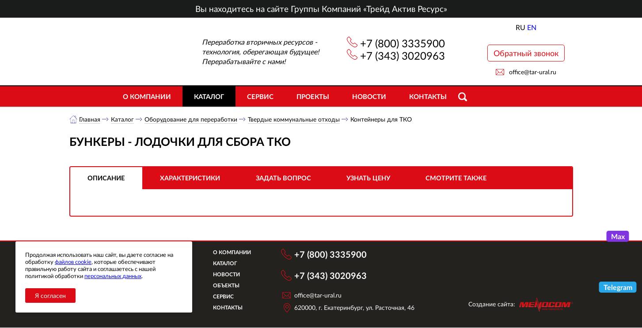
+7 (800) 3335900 (402, 43)
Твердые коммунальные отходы (294, 119)
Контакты (428, 96)
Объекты (230, 285)
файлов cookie (73, 261)
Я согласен (50, 295)
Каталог (209, 96)
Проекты (312, 96)
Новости (369, 96)
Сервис (260, 96)
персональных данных (112, 275)
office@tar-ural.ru (532, 72)
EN (531, 27)
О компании (147, 96)
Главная (90, 119)
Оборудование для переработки (191, 119)
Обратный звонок (526, 53)
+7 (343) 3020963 (402, 55)
